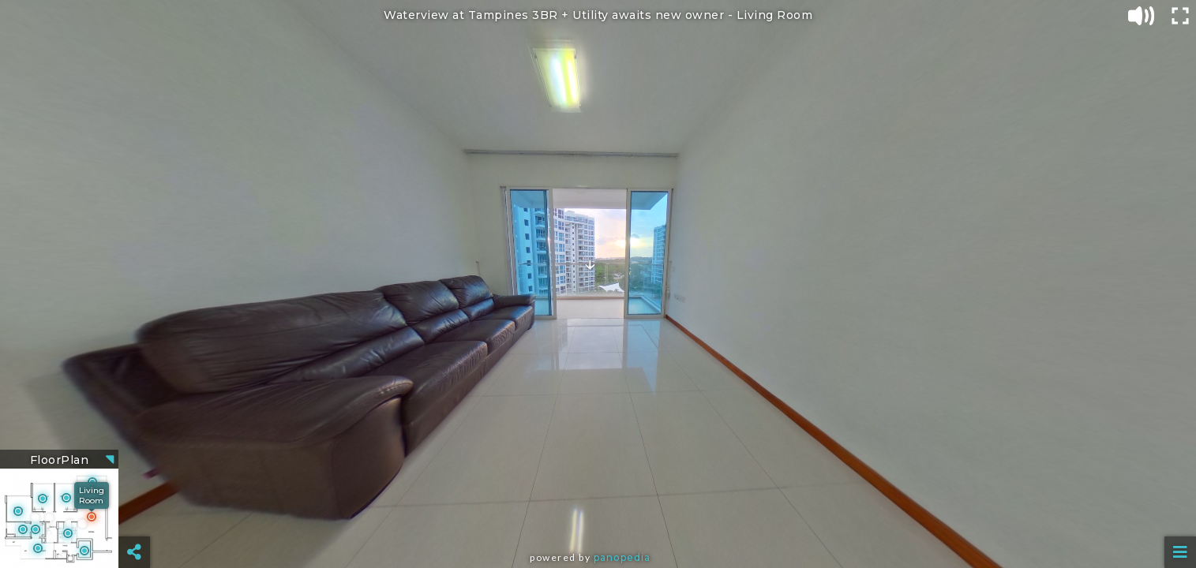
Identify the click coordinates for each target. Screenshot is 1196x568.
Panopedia (622, 557)
